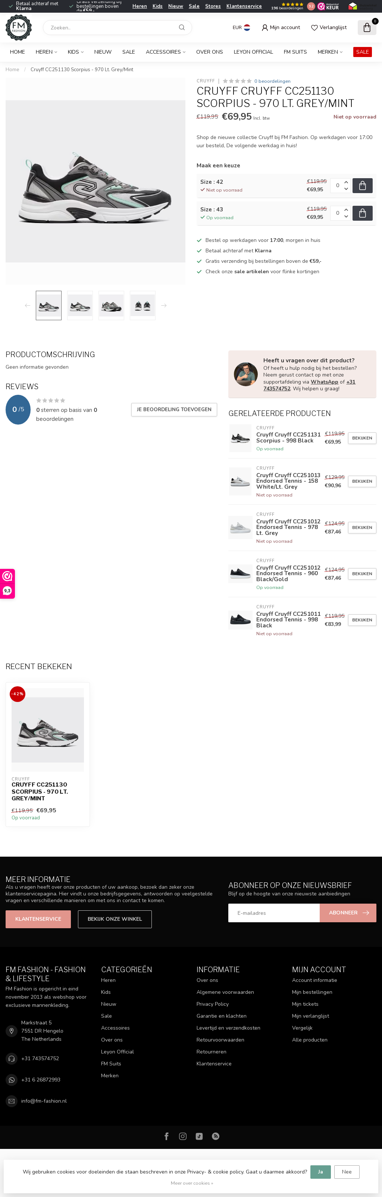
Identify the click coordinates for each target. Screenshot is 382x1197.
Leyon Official (253, 52)
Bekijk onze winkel (115, 919)
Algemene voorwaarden (225, 992)
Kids (158, 6)
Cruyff (206, 81)
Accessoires (163, 52)
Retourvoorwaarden (220, 1039)
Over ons (209, 52)
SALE (362, 52)
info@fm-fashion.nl (44, 1101)
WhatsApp (324, 381)
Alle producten (310, 1039)
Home (17, 52)
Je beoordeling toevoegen (174, 409)
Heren (139, 6)
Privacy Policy (213, 1004)
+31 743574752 (40, 1058)
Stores (213, 6)
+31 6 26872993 (40, 1079)
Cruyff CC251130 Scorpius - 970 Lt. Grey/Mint (82, 69)
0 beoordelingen (272, 81)
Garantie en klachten (222, 1016)
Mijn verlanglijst (310, 1016)
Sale (194, 6)
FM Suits (295, 52)
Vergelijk (302, 1027)
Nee (347, 1171)
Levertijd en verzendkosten (228, 1027)
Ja (320, 1171)
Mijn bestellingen (312, 992)
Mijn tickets (305, 1004)
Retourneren (211, 1051)
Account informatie (314, 980)
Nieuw (175, 6)
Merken (328, 52)
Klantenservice (244, 6)
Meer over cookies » (192, 1183)
